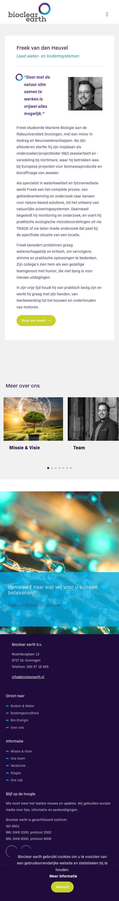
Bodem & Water (22, 706)
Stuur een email (36, 320)
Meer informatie (63, 875)
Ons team (18, 758)
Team (79, 447)
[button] (48, 468)
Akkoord (62, 887)
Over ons (17, 727)
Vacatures (18, 765)
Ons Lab (17, 780)
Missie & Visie (24, 447)
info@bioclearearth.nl (28, 677)
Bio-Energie (19, 720)
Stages (16, 773)
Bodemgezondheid (25, 713)
